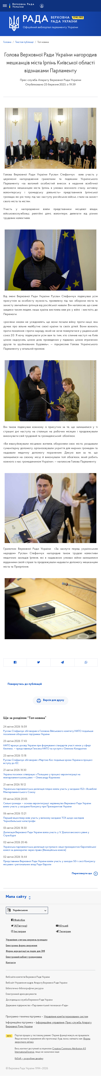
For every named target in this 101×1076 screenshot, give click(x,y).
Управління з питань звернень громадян (26, 940)
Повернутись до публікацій (25, 684)
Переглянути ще (82, 873)
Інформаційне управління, (50, 1023)
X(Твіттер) (19, 926)
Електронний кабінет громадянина (24, 957)
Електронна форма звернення (21, 946)
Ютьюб (62, 926)
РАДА (36, 19)
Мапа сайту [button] (16, 897)
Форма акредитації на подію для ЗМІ (25, 951)
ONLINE (78, 17)
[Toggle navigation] (4, 5)
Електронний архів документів (21, 994)
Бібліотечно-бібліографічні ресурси (25, 988)
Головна (7, 42)
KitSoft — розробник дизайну (29, 1059)
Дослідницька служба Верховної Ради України (29, 1000)
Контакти (11, 963)
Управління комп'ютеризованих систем (66, 1017)
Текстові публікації (24, 42)
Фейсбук (18, 920)
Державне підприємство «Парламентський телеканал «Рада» (37, 1006)
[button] (27, 910)
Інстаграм (18, 931)
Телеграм (63, 931)
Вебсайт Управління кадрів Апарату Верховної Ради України (36, 983)
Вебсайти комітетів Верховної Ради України (28, 977)
